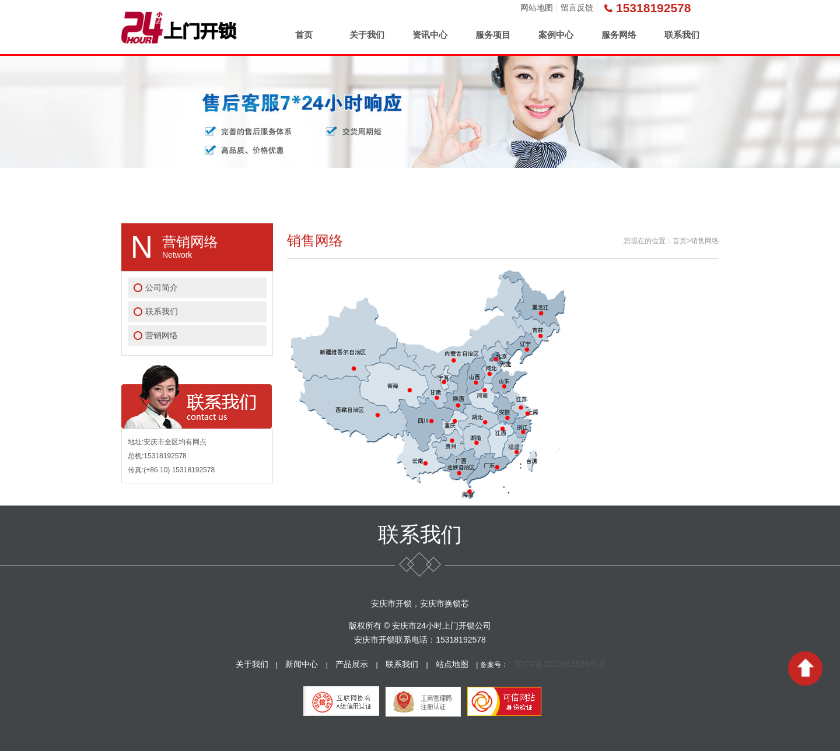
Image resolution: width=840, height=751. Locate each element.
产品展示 (351, 664)
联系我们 (681, 35)
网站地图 (536, 7)
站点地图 (452, 664)
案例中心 (555, 35)
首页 (304, 35)
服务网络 (618, 35)
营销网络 (161, 335)
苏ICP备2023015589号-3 (559, 664)
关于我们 (366, 35)
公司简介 (161, 287)
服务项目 (492, 35)
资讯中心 (429, 35)
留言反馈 (577, 7)
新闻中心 (301, 664)
